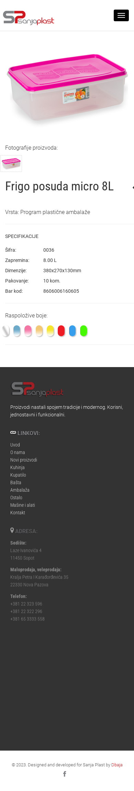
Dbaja (117, 765)
